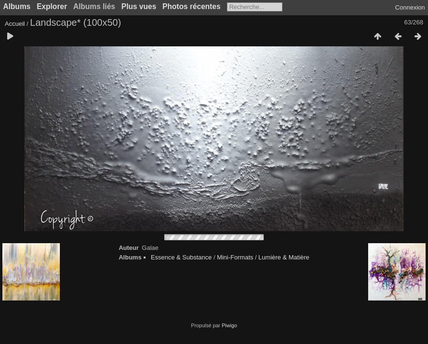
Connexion (410, 7)
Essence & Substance (181, 257)
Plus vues (139, 6)
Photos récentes (191, 6)
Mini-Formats (235, 257)
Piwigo (229, 325)
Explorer (52, 6)
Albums (17, 6)
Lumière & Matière (284, 257)
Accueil (15, 23)
